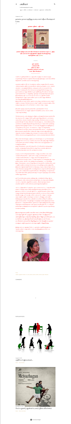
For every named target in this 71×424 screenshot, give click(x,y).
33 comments (21, 362)
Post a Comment (22, 411)
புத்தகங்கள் (41, 9)
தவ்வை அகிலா (36, 274)
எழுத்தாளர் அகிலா (22, 274)
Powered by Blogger (35, 420)
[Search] (54, 3)
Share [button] (17, 272)
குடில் (21, 9)
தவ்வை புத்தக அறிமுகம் (43, 274)
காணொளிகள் (47, 9)
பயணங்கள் (35, 9)
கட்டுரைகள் (29, 9)
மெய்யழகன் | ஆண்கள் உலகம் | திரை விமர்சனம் (34, 408)
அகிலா (24, 4)
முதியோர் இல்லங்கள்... (24, 360)
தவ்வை (41, 55)
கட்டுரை (27, 274)
